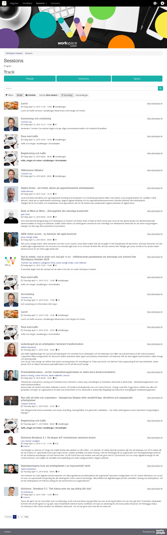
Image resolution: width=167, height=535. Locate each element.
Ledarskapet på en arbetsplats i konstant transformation (52, 344)
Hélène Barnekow (28, 347)
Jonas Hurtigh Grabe (29, 237)
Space (137, 78)
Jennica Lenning (27, 375)
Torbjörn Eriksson (28, 403)
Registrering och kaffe (33, 153)
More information (154, 104)
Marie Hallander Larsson (59, 375)
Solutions (83, 78)
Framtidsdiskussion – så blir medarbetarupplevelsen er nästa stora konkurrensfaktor (68, 372)
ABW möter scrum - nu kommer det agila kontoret (48, 234)
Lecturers (55, 3)
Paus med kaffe (29, 136)
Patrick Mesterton (28, 469)
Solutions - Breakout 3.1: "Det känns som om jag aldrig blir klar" (56, 488)
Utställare (27, 3)
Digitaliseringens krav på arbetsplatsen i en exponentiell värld (55, 466)
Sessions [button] (41, 3)
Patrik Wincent (27, 191)
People (30, 78)
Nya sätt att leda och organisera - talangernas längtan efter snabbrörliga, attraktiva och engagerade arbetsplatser (77, 399)
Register (14, 3)
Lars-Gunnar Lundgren (30, 441)
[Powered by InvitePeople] (154, 532)
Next (26, 517)
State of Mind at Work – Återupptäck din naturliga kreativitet (54, 211)
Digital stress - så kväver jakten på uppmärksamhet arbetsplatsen (57, 188)
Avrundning (27, 294)
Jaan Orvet (25, 214)
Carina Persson (41, 375)
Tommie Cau (26, 122)
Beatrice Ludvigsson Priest (44, 262)
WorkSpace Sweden (14, 53)
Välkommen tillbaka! (32, 170)
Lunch (24, 103)
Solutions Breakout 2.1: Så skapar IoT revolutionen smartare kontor (58, 437)
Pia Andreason (27, 492)
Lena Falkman (80, 262)
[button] (155, 3)
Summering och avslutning (36, 118)
